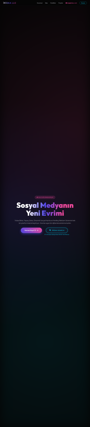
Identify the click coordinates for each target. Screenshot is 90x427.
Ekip (46, 3)
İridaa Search (56, 230)
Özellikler (53, 3)
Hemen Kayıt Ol (31, 230)
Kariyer (83, 3)
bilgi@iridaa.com (71, 3)
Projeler (60, 3)
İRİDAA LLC (9, 3)
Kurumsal (39, 3)
